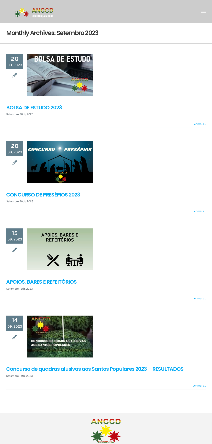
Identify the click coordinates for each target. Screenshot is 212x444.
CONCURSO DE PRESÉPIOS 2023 (43, 194)
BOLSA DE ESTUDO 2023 (34, 107)
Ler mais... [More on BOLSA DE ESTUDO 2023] (199, 124)
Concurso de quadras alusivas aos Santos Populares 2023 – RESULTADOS (94, 369)
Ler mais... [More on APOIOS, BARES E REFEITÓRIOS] (199, 298)
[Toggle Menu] (203, 11)
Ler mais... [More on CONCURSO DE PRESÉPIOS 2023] (199, 211)
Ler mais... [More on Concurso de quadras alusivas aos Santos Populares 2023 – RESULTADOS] (199, 385)
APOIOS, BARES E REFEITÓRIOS (41, 281)
